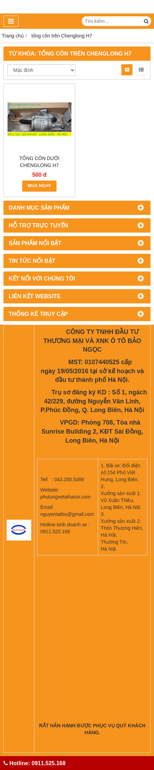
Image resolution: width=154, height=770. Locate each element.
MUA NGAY (39, 185)
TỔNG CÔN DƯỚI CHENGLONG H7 (39, 162)
